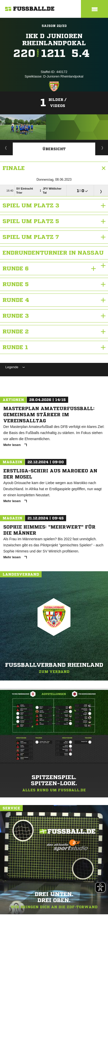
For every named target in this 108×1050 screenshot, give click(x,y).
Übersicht (54, 149)
